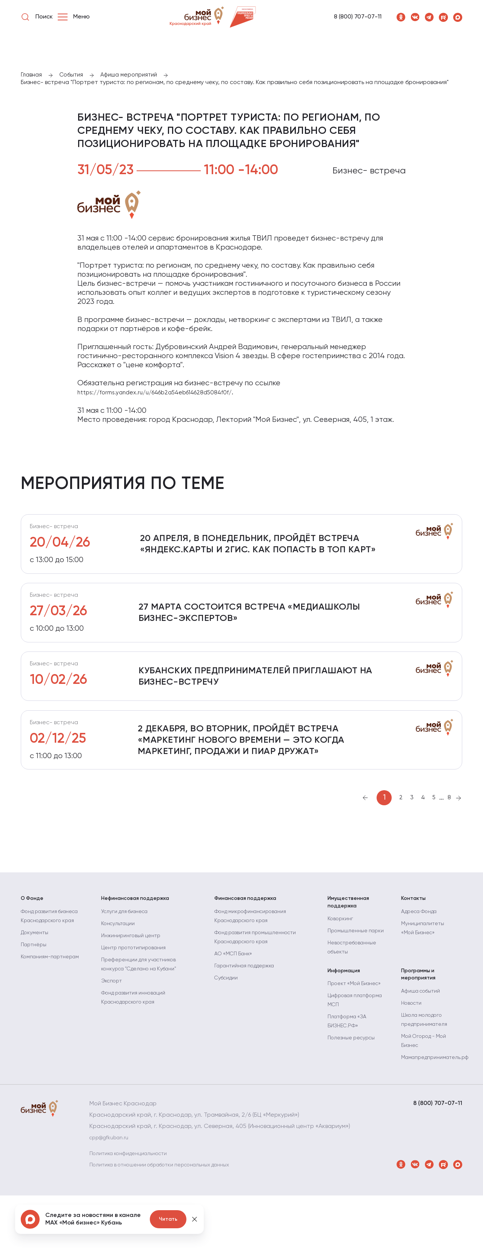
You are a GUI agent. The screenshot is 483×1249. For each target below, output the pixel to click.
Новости (413, 1057)
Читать (168, 1219)
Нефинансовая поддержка (141, 933)
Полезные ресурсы (355, 1100)
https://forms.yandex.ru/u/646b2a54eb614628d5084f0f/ (157, 394)
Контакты (415, 933)
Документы (37, 989)
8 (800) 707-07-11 (357, 17)
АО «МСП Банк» (236, 992)
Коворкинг (342, 958)
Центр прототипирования (139, 986)
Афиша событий (424, 1045)
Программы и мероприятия (420, 1024)
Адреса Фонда (422, 950)
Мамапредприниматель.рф (440, 1111)
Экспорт (113, 1019)
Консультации (121, 962)
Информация (346, 1020)
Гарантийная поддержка (249, 1004)
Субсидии (228, 1016)
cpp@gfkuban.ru (112, 1191)
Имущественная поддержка (351, 937)
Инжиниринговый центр (134, 974)
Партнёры (35, 1001)
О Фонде (34, 933)
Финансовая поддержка (250, 933)
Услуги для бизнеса (128, 950)
